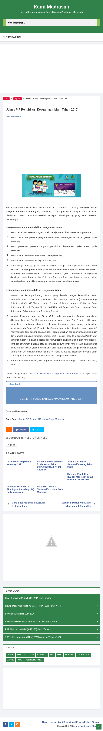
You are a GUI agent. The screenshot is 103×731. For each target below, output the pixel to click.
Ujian (31, 655)
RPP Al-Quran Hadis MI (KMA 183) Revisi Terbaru (28, 629)
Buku (20, 660)
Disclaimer (69, 722)
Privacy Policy (83, 722)
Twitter (36, 430)
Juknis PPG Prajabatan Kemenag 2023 (19, 463)
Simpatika (69, 655)
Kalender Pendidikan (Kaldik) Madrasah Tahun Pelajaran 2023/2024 (80, 477)
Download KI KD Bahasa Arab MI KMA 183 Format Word (31, 621)
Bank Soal (41, 655)
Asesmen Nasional (34, 660)
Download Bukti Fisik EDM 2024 (19, 613)
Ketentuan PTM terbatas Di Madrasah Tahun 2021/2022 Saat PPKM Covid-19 (50, 465)
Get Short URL (40, 438)
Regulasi (11, 445)
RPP (52, 655)
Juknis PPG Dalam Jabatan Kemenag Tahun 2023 (80, 464)
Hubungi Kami (56, 722)
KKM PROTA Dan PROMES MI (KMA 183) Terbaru (28, 598)
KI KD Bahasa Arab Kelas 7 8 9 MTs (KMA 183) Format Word (33, 606)
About (45, 722)
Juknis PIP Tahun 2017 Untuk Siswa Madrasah (42, 419)
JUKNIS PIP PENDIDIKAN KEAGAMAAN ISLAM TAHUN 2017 (51, 399)
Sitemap (96, 722)
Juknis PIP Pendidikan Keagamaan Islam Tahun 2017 (56, 373)
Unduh (10, 655)
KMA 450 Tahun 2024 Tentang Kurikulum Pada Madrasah (50, 489)
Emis (59, 655)
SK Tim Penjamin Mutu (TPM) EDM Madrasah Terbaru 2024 (33, 637)
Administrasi (83, 655)
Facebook (21, 430)
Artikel (10, 660)
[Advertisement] (51, 68)
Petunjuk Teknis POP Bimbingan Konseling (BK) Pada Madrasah (20, 489)
